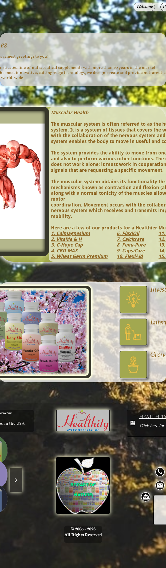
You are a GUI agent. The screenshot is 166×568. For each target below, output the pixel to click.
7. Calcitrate (130, 239)
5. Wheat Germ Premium (79, 256)
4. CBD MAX (64, 250)
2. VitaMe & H (66, 239)
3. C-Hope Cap (67, 245)
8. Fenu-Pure (131, 245)
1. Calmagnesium (70, 233)
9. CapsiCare (131, 250)
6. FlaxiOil (128, 233)
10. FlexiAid (130, 256)
